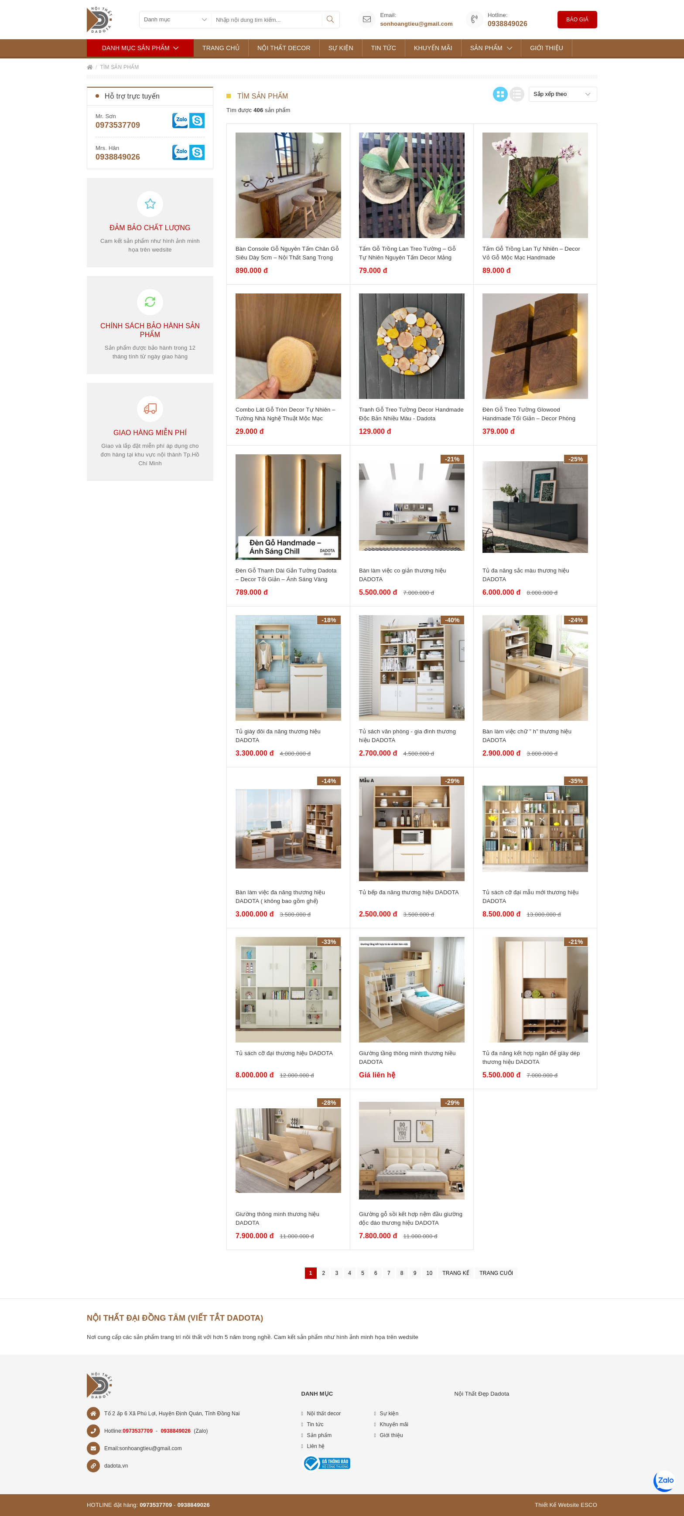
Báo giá (577, 20)
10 (430, 1273)
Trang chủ (220, 47)
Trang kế (455, 1273)
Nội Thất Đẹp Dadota (481, 1393)
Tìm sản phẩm (119, 67)
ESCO (589, 1505)
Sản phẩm (491, 47)
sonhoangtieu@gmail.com (416, 23)
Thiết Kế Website (557, 1505)
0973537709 (118, 125)
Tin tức (383, 47)
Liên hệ (316, 1446)
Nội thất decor (284, 47)
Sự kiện (340, 47)
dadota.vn (116, 1466)
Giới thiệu (546, 47)
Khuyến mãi (433, 47)
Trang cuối (496, 1273)
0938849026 (507, 23)
